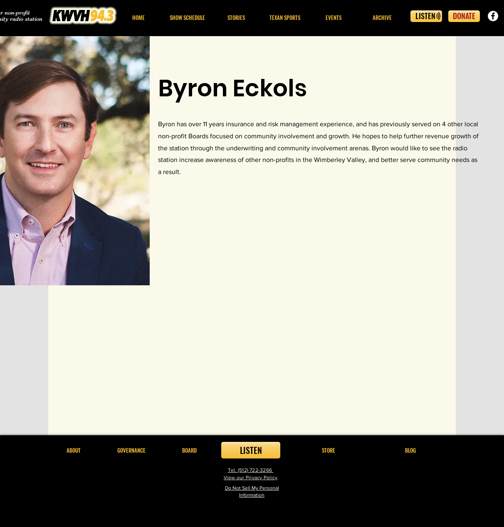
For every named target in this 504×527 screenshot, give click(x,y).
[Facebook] (493, 16)
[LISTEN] (426, 16)
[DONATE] (464, 16)
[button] (236, 18)
